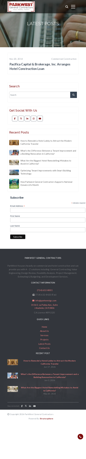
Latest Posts (44, 344)
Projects (44, 339)
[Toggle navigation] (73, 6)
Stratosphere (46, 418)
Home (44, 327)
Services (44, 335)
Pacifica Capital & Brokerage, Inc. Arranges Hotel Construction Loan (40, 66)
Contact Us (44, 348)
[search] (43, 95)
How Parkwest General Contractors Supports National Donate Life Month (46, 183)
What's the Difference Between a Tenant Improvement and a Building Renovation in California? (48, 152)
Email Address (17, 206)
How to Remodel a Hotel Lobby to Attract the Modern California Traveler (46, 142)
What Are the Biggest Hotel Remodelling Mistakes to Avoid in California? (45, 162)
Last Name (15, 226)
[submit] (73, 95)
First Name (15, 216)
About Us (44, 331)
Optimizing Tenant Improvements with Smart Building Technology (45, 172)
